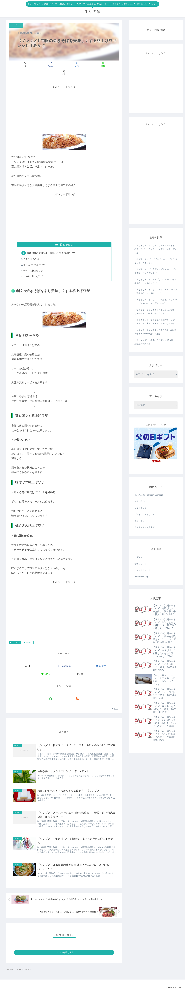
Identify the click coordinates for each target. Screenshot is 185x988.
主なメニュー (140, 521)
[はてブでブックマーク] (64, 64)
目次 (62, 236)
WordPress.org (141, 577)
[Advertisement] (64, 102)
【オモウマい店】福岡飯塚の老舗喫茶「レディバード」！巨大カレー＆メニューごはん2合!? (155, 322)
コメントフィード (142, 570)
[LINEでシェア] (82, 64)
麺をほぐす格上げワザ (34, 257)
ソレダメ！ (15, 635)
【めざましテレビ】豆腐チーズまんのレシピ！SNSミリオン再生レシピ (155, 271)
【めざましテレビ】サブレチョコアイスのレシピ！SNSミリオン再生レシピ (155, 291)
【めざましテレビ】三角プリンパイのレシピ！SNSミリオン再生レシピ (155, 281)
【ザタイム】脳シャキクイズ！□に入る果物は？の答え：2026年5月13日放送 (154, 312)
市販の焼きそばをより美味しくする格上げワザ (51, 245)
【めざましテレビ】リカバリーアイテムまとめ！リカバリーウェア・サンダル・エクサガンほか (155, 249)
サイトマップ (140, 508)
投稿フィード (140, 564)
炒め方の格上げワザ (33, 269)
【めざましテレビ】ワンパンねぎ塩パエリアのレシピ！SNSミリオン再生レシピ (155, 301)
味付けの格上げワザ (33, 263)
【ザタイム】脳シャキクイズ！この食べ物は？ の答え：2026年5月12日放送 (155, 332)
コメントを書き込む (64, 948)
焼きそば (28, 635)
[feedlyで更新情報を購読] (61, 691)
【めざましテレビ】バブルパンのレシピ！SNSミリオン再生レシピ (155, 261)
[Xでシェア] (27, 64)
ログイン (138, 557)
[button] (101, 64)
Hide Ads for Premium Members (148, 495)
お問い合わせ (140, 501)
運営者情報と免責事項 (144, 527)
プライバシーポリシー (144, 514)
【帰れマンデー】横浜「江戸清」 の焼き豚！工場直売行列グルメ (154, 342)
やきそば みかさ (31, 251)
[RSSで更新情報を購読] (67, 691)
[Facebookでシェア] (45, 64)
